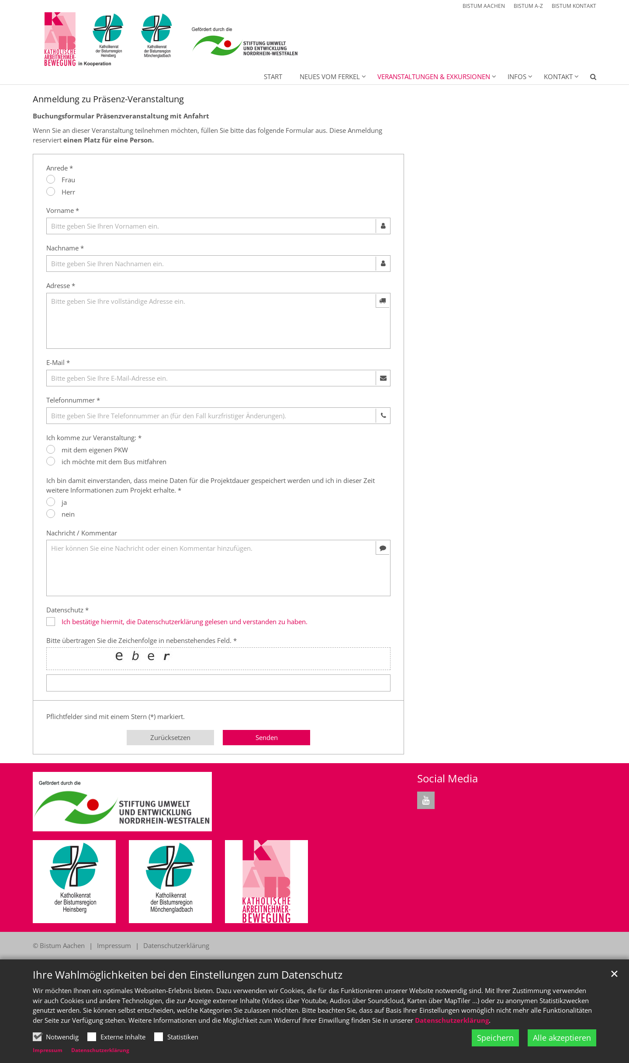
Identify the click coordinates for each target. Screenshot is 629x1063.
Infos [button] (517, 76)
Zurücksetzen (170, 737)
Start (273, 76)
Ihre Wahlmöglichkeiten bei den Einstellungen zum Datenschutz (187, 974)
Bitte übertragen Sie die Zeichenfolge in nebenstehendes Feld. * (141, 640)
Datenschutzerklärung (452, 1020)
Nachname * (65, 247)
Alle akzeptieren (562, 1037)
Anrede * (59, 167)
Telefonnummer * (73, 400)
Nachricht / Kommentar (81, 532)
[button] (587, 78)
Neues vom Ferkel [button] (330, 76)
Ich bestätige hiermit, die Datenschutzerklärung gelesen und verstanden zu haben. (185, 621)
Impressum (47, 1050)
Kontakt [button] (558, 76)
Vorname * (62, 210)
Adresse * (60, 285)
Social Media (447, 778)
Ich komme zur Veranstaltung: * (94, 437)
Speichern (495, 1037)
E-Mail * (58, 362)
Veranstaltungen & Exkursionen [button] (433, 76)
